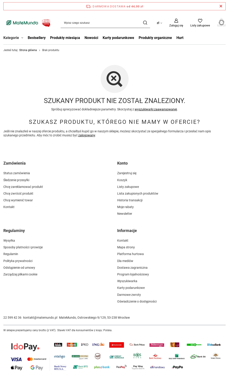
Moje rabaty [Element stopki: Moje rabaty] (125, 207)
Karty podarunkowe (118, 38)
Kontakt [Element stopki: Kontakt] (9, 207)
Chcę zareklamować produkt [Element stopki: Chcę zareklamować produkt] (23, 187)
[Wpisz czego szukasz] (105, 23)
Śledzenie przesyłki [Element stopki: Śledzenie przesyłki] (16, 180)
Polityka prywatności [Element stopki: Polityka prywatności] (17, 261)
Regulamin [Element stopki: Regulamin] (10, 254)
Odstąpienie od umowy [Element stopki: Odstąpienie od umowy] (19, 267)
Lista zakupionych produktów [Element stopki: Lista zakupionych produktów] (137, 193)
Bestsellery (37, 38)
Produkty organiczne (155, 38)
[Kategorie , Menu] (23, 38)
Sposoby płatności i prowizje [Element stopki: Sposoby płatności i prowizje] (23, 247)
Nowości (91, 38)
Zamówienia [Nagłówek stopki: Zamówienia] (14, 163)
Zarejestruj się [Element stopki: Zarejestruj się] (126, 173)
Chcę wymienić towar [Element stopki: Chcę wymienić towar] (18, 200)
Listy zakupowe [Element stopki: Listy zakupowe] (128, 187)
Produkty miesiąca (65, 38)
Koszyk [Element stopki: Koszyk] (122, 180)
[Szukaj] (145, 23)
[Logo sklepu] (27, 23)
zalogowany (86, 135)
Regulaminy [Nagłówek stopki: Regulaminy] (14, 230)
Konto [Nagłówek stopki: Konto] (122, 163)
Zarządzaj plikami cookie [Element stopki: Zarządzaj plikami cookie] (20, 274)
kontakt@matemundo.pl (40, 317)
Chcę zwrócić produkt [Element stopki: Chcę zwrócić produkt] (18, 193)
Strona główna (28, 50)
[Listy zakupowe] (200, 23)
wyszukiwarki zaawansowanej (156, 109)
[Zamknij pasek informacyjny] (221, 6)
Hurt (179, 38)
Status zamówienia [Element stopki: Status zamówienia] (16, 173)
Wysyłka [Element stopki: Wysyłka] (9, 240)
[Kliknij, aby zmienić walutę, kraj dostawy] (159, 22)
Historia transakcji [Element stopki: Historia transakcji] (129, 200)
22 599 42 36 (12, 317)
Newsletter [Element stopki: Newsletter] (124, 213)
